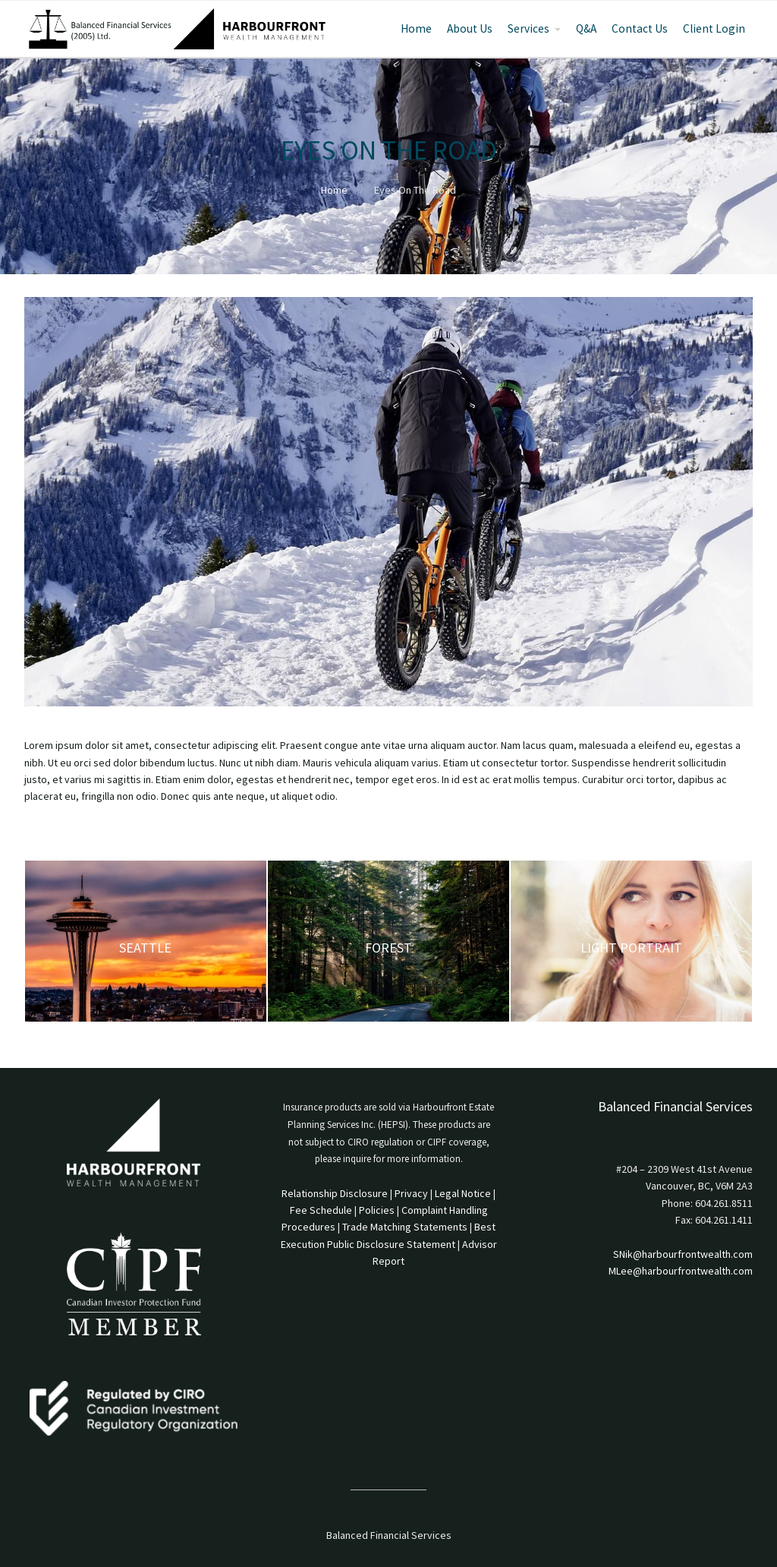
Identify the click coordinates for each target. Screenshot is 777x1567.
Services (528, 28)
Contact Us (640, 28)
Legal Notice (463, 1193)
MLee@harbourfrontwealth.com (681, 1271)
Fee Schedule (321, 1210)
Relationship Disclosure (335, 1193)
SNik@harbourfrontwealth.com (683, 1254)
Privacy (411, 1193)
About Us (469, 28)
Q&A (586, 28)
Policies (377, 1210)
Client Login (714, 28)
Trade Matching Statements (404, 1227)
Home (416, 28)
